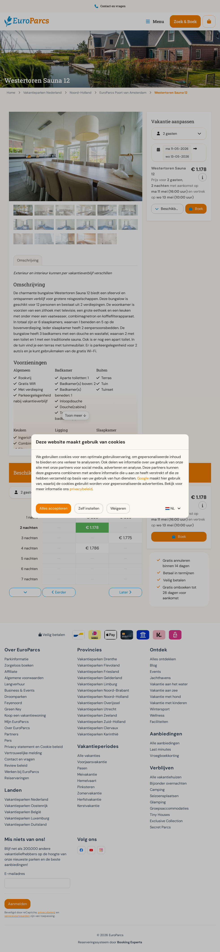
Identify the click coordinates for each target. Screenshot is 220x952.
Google (143, 478)
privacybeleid (81, 489)
